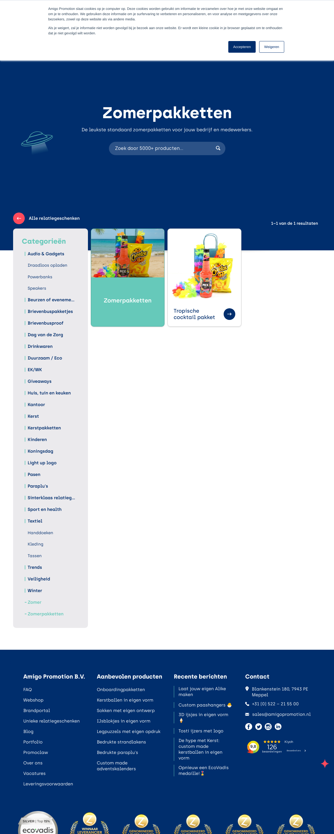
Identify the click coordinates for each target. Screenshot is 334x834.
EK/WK (35, 369)
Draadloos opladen (47, 265)
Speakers (37, 288)
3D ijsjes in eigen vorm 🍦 (203, 717)
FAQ (27, 689)
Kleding (35, 544)
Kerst (33, 416)
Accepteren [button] (242, 47)
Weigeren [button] (271, 47)
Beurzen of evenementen (52, 299)
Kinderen (37, 439)
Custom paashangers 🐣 (205, 705)
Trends (35, 567)
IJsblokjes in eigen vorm (123, 721)
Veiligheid (39, 579)
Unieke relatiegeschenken (51, 721)
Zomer (34, 602)
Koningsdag (40, 451)
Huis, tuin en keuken (49, 393)
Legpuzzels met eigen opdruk (128, 731)
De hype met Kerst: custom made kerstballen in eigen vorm (200, 749)
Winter (35, 590)
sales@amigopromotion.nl (278, 714)
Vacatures (34, 773)
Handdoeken (40, 532)
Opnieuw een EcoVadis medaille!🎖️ (204, 770)
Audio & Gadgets (46, 253)
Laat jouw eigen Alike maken (202, 691)
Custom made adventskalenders (116, 765)
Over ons (33, 763)
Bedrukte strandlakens (121, 742)
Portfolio (33, 742)
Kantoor (36, 404)
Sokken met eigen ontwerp (126, 710)
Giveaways (40, 381)
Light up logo (42, 462)
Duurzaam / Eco (45, 358)
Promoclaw (35, 752)
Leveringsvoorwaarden (48, 784)
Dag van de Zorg (45, 334)
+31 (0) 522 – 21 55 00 (272, 703)
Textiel (35, 521)
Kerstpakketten (44, 428)
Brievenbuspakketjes (50, 311)
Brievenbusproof (45, 323)
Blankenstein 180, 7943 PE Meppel (276, 691)
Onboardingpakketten (121, 689)
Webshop (33, 700)
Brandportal (36, 710)
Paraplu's (38, 486)
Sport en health (44, 509)
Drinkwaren (40, 346)
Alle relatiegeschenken (46, 218)
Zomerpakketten (45, 614)
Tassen (35, 555)
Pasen (34, 474)
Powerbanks (40, 277)
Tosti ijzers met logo (201, 731)
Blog (28, 731)
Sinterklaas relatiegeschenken (52, 497)
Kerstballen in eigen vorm (125, 700)
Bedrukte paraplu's (117, 752)
